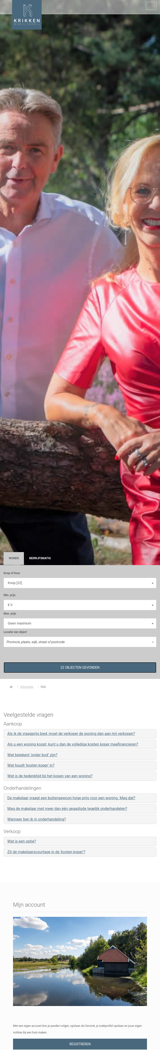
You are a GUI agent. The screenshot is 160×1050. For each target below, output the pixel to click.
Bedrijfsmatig (40, 558)
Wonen (14, 558)
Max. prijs (10, 613)
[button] (80, 667)
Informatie (26, 687)
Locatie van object (15, 632)
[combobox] (80, 583)
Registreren (80, 1044)
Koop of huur (12, 573)
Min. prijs (9, 595)
